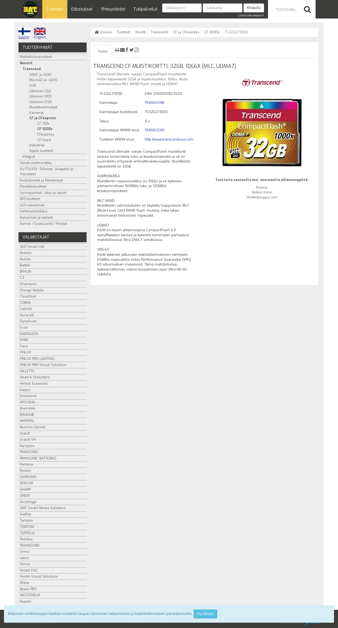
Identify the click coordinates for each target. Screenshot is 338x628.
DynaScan (28, 321)
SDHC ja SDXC (40, 74)
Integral (28, 156)
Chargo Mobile (32, 290)
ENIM (24, 340)
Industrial (37, 145)
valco (24, 558)
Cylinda (26, 308)
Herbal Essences (34, 383)
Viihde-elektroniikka (35, 163)
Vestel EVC (29, 570)
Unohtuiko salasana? (251, 15)
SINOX (25, 495)
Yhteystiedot (113, 9)
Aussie (25, 259)
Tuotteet (54, 9)
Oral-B (25, 433)
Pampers (27, 446)
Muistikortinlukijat (43, 107)
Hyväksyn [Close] (205, 613)
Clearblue (28, 296)
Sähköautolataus (34, 211)
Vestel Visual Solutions (39, 576)
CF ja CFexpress (186, 32)
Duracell (27, 315)
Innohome (28, 396)
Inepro (25, 390)
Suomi (24, 33)
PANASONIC (29, 452)
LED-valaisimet (32, 205)
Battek (25, 265)
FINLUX (25, 352)
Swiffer (25, 514)
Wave (24, 582)
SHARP (25, 489)
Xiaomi (25, 601)
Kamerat (36, 112)
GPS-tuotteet (30, 199)
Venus (25, 564)
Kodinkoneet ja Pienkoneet (41, 180)
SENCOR (26, 483)
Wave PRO (28, 589)
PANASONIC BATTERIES (38, 458)
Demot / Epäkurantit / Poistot (43, 223)
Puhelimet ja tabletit (36, 217)
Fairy (24, 346)
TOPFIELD (27, 533)
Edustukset (82, 9)
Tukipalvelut (145, 9)
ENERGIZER (29, 334)
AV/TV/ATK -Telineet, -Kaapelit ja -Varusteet (47, 171)
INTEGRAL (28, 402)
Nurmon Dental (32, 427)
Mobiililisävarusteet (36, 56)
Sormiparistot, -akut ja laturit (43, 192)
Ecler (24, 327)
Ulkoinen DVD (40, 102)
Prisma (261, 187)
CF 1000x (212, 32)
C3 (22, 277)
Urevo (25, 551)
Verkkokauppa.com (262, 197)
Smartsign (28, 502)
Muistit (140, 32)
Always (26, 252)
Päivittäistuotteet (33, 186)
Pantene (26, 464)
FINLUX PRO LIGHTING (37, 358)
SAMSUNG (28, 477)
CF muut (44, 140)
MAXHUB (27, 414)
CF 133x (43, 123)
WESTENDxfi (30, 595)
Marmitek (27, 408)
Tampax (26, 520)
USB (32, 85)
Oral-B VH (28, 439)
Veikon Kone (262, 192)
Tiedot (102, 51)
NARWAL (27, 420)
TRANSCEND (155, 102)
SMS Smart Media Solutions (42, 508)
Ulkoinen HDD (40, 96)
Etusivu (103, 32)
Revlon (25, 470)
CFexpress (45, 134)
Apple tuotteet (41, 150)
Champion (28, 284)
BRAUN (25, 271)
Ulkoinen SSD (40, 91)
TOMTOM (27, 526)
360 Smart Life (32, 246)
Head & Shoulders (35, 377)
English (40, 33)
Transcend (159, 32)
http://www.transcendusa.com (169, 139)
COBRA (25, 302)
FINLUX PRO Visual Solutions (43, 364)
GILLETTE (27, 371)
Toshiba (26, 539)
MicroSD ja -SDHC (43, 80)
